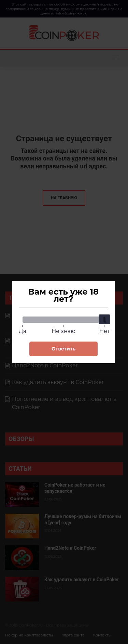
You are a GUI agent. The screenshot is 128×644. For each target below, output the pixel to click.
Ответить (63, 349)
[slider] (104, 319)
